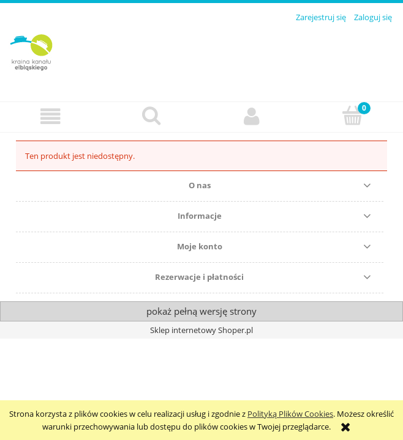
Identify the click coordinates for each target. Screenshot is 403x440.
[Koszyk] (353, 115)
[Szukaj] (151, 115)
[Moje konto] (252, 116)
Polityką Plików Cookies (290, 413)
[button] (50, 116)
